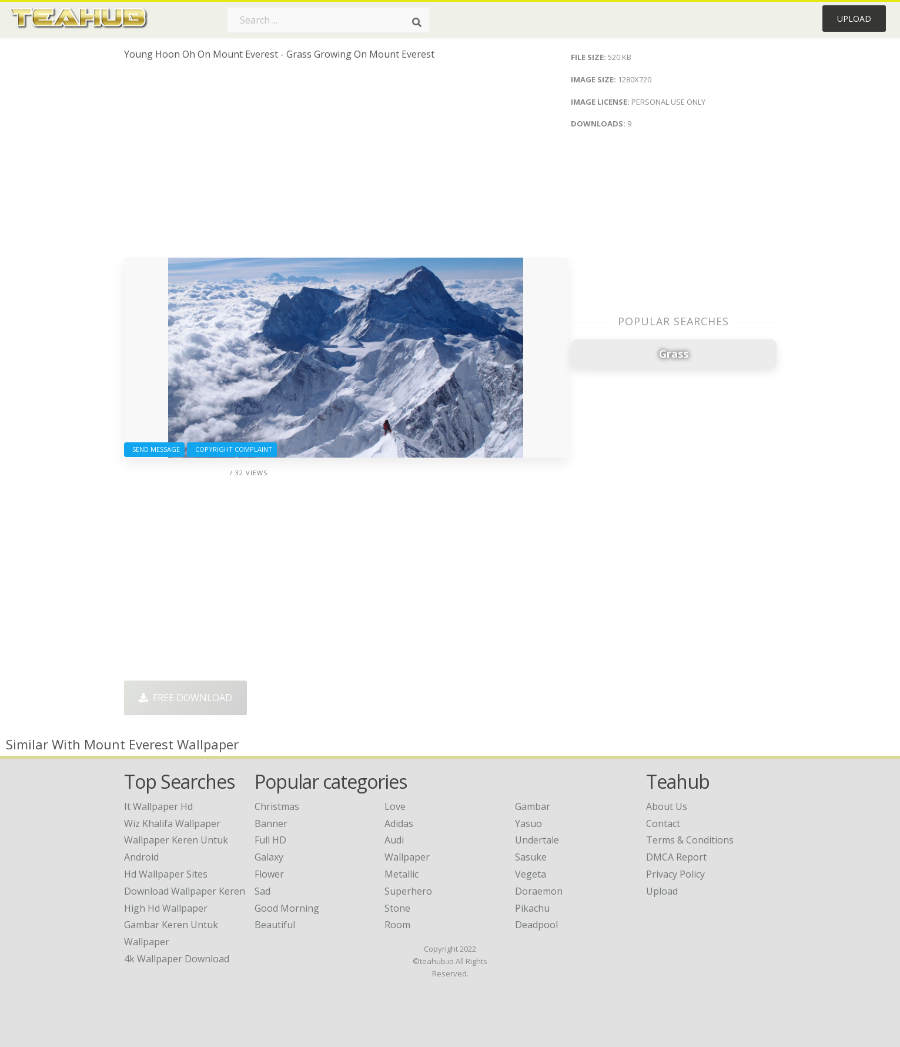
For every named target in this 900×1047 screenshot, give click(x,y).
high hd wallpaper (166, 908)
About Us (666, 806)
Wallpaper (407, 857)
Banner (271, 823)
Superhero (408, 891)
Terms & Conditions (690, 839)
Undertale (537, 839)
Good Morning (287, 908)
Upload (854, 18)
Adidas (398, 823)
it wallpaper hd (158, 806)
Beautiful (275, 924)
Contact (663, 823)
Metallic (401, 874)
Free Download (185, 697)
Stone (397, 908)
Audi (394, 839)
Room (397, 924)
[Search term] (328, 20)
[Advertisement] (346, 163)
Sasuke (531, 857)
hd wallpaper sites (166, 874)
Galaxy (269, 857)
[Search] (417, 22)
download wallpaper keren (184, 891)
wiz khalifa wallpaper (172, 823)
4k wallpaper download (176, 958)
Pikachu (532, 908)
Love (395, 806)
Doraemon (539, 891)
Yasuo (528, 823)
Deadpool (536, 924)
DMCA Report (676, 857)
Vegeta (530, 874)
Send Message (154, 449)
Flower (269, 874)
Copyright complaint (232, 449)
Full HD (270, 839)
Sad (262, 891)
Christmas (277, 806)
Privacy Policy (675, 874)
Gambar (532, 806)
